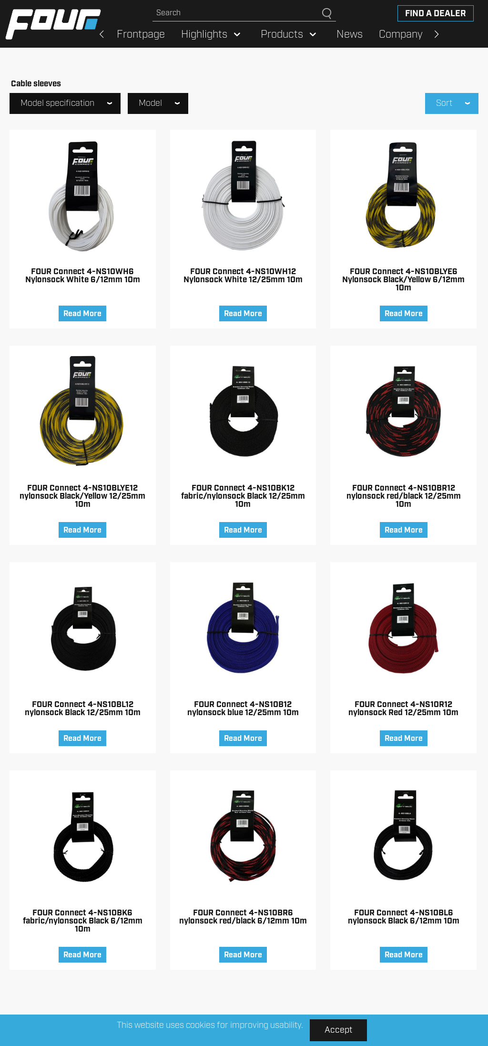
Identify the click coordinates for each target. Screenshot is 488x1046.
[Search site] (237, 13)
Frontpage (141, 34)
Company (401, 34)
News (349, 34)
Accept (338, 1030)
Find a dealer (435, 14)
